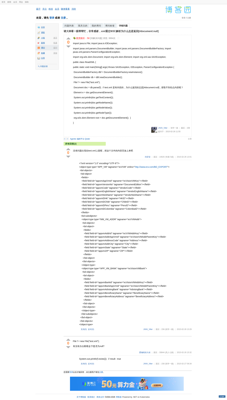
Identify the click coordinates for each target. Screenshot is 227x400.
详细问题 (123, 25)
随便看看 (65, 9)
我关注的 (82, 25)
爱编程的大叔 (144, 352)
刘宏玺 (147, 157)
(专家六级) (169, 157)
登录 (51, 17)
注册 (63, 17)
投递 (55, 43)
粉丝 (51, 9)
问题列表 (69, 25)
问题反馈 (44, 66)
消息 (74, 9)
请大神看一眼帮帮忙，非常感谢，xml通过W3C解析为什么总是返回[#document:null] (111, 31)
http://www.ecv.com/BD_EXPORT (151, 167)
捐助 (27, 2)
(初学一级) (169, 329)
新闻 (9, 2)
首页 (3, 2)
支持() (84, 329)
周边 (21, 2)
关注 (44, 9)
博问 (43, 48)
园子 (38, 9)
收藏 (43, 53)
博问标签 (110, 25)
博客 (43, 32)
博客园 (119, 397)
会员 (15, 2)
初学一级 (174, 128)
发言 (55, 38)
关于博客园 (81, 397)
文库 (43, 58)
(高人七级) (169, 352)
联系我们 (91, 397)
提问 (55, 48)
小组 (43, 38)
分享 (190, 139)
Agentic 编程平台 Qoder (80, 139)
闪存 (43, 27)
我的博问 (96, 25)
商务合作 (100, 397)
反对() (91, 329)
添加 (55, 53)
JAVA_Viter (162, 128)
